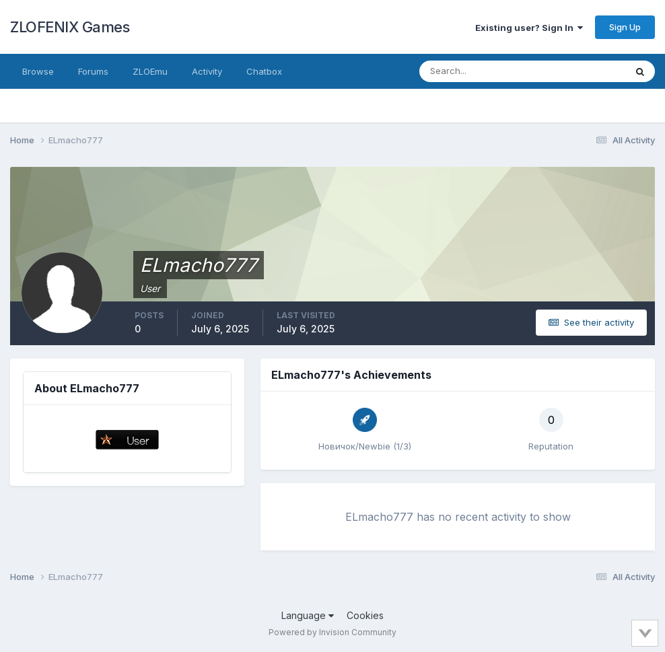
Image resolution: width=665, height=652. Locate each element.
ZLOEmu (150, 71)
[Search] (478, 71)
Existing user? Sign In (529, 27)
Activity (207, 71)
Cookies (365, 615)
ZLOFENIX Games (69, 27)
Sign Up (625, 27)
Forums (93, 71)
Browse (38, 71)
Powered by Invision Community (332, 632)
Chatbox (264, 71)
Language (307, 615)
